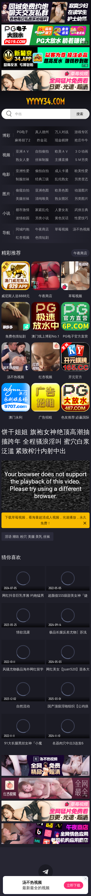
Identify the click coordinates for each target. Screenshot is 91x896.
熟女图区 (61, 198)
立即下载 (73, 885)
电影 (6, 174)
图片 (6, 193)
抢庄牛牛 (81, 140)
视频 (6, 154)
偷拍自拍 (42, 170)
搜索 (79, 113)
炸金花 (42, 140)
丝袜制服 (42, 159)
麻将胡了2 (22, 140)
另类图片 (81, 198)
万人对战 (61, 131)
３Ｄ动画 (81, 151)
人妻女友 (61, 209)
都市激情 (22, 209)
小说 (6, 213)
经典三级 (42, 179)
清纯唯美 (42, 198)
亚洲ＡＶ (22, 151)
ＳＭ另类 (81, 159)
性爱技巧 (81, 218)
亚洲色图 (42, 190)
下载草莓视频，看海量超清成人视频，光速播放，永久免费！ (46, 520)
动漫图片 (81, 190)
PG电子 (22, 131)
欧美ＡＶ (61, 151)
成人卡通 (61, 170)
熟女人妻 (22, 159)
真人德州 (42, 131)
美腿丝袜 (22, 198)
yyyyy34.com (45, 101)
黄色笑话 (61, 218)
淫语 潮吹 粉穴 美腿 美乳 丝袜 (27, 536)
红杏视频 (22, 237)
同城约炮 (22, 229)
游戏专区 (81, 131)
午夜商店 (42, 229)
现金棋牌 (61, 140)
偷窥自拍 (22, 190)
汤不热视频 (81, 229)
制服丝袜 (22, 179)
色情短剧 (42, 237)
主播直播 (61, 159)
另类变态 (81, 179)
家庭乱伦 (42, 209)
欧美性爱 (81, 170)
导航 (6, 232)
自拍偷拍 (42, 151)
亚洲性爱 (22, 170)
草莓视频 (61, 229)
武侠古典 (81, 209)
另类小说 (42, 218)
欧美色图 (61, 190)
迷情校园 (22, 218)
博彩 (6, 135)
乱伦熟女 (61, 179)
